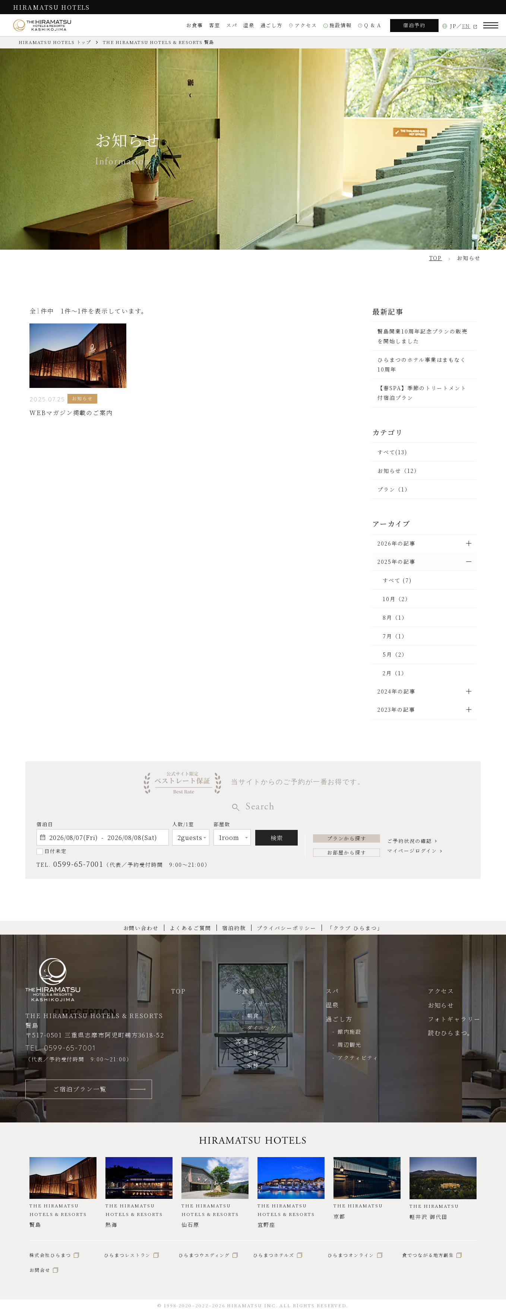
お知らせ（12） (398, 470)
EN (466, 25)
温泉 (248, 25)
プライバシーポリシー (286, 928)
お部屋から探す (346, 852)
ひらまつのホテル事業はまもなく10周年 (421, 364)
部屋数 (222, 825)
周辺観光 (349, 1044)
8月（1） (395, 617)
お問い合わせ (141, 928)
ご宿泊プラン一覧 (79, 1088)
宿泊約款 (234, 928)
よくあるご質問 (190, 928)
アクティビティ (358, 1057)
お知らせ (441, 1005)
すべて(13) (392, 452)
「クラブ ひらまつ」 (355, 928)
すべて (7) (397, 580)
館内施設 (349, 1031)
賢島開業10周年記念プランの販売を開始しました (422, 336)
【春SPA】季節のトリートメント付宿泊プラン (422, 392)
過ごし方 (271, 25)
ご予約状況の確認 (409, 840)
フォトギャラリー (454, 1018)
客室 (214, 25)
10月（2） (397, 599)
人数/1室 (183, 825)
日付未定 (55, 850)
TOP (178, 990)
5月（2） (395, 654)
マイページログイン (412, 850)
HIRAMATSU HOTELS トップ (55, 42)
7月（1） (395, 636)
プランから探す (346, 838)
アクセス (302, 25)
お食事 (194, 25)
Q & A (369, 25)
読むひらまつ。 (451, 1032)
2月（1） (395, 673)
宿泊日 (45, 824)
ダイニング (261, 1028)
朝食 (253, 1015)
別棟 (253, 1065)
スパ (231, 25)
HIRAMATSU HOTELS (51, 7)
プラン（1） (394, 489)
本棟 (253, 1053)
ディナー (259, 1003)
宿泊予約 (414, 25)
